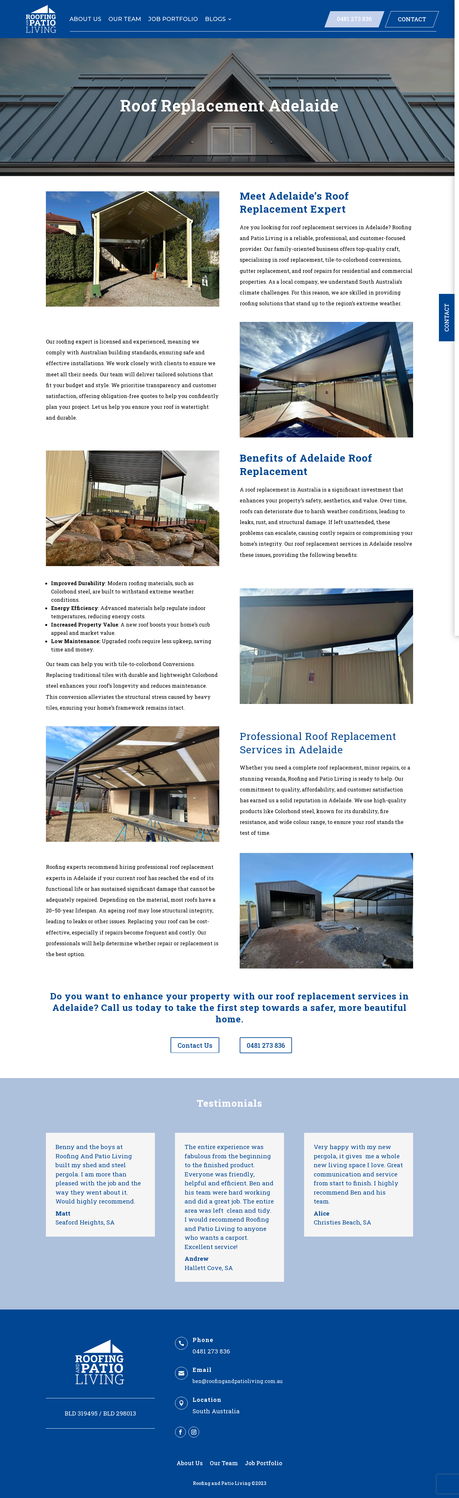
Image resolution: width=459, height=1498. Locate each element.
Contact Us (195, 1045)
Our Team (124, 19)
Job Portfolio (173, 19)
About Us (85, 19)
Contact (412, 19)
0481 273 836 (354, 19)
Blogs (215, 19)
